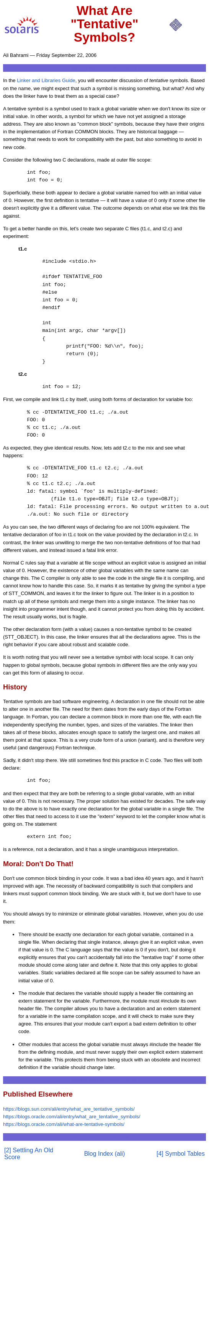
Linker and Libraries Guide (46, 80)
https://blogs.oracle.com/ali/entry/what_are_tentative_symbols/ (71, 1116)
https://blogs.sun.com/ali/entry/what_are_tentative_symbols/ (69, 1109)
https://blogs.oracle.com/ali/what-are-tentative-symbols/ (63, 1124)
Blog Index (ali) (104, 1153)
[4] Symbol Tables (181, 1153)
